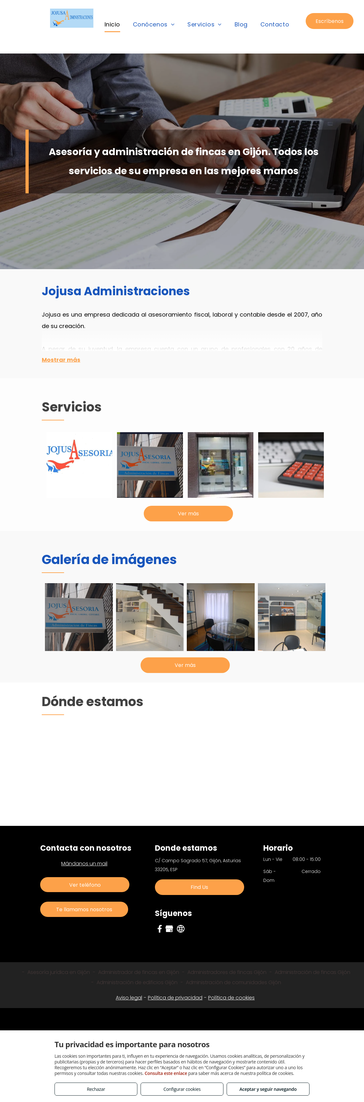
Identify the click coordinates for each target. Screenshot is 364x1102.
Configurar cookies (182, 1089)
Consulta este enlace (166, 1073)
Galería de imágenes (109, 560)
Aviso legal (129, 997)
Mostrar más (61, 360)
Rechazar (96, 1089)
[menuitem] (112, 24)
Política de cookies (231, 997)
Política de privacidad (175, 997)
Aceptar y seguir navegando (267, 1089)
